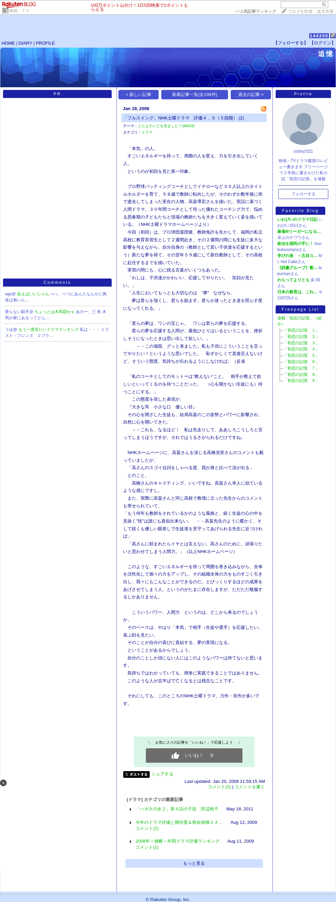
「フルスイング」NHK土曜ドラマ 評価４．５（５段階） (180, 117)
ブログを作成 (300, 11)
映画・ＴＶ (19, 10)
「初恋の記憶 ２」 (301, 336)
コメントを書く (249, 786)
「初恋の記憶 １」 (301, 330)
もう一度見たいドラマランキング (49, 329)
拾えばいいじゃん (33, 294)
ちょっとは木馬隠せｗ (55, 311)
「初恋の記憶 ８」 (301, 374)
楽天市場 (325, 11)
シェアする (162, 773)
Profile (303, 94)
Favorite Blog (300, 210)
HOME (8, 43)
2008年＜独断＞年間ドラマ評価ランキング (177, 841)
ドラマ (147, 132)
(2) (241, 117)
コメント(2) (219, 786)
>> (255, 11)
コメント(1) (146, 847)
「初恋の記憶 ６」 (301, 361)
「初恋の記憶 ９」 (301, 380)
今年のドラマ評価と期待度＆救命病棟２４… (179, 822)
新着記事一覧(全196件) (194, 94)
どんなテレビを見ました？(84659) (166, 126)
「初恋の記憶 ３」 (301, 343)
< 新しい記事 (139, 94)
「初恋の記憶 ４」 (301, 349)
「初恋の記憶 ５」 (301, 355)
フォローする (303, 194)
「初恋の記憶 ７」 (301, 368)
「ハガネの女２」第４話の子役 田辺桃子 (176, 808)
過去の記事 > (251, 94)
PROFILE (45, 43)
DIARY (25, 43)
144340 (319, 35)
